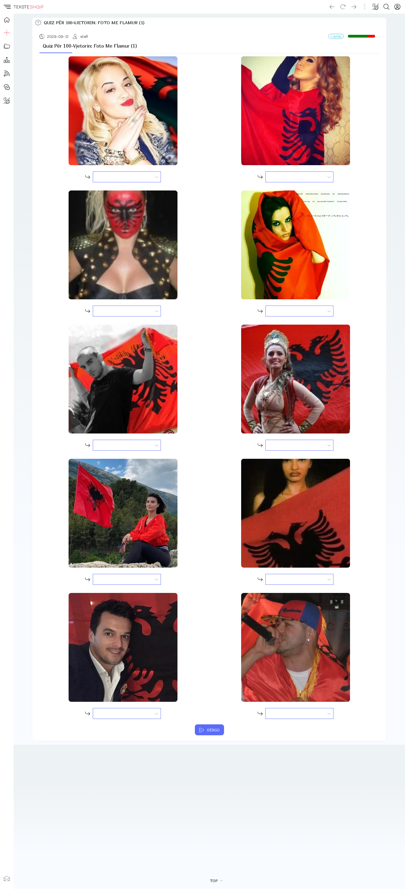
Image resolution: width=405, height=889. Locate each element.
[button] (7, 7)
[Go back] (332, 6)
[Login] (397, 6)
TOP (216, 881)
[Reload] (343, 6)
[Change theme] (375, 6)
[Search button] (386, 6)
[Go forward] (353, 6)
